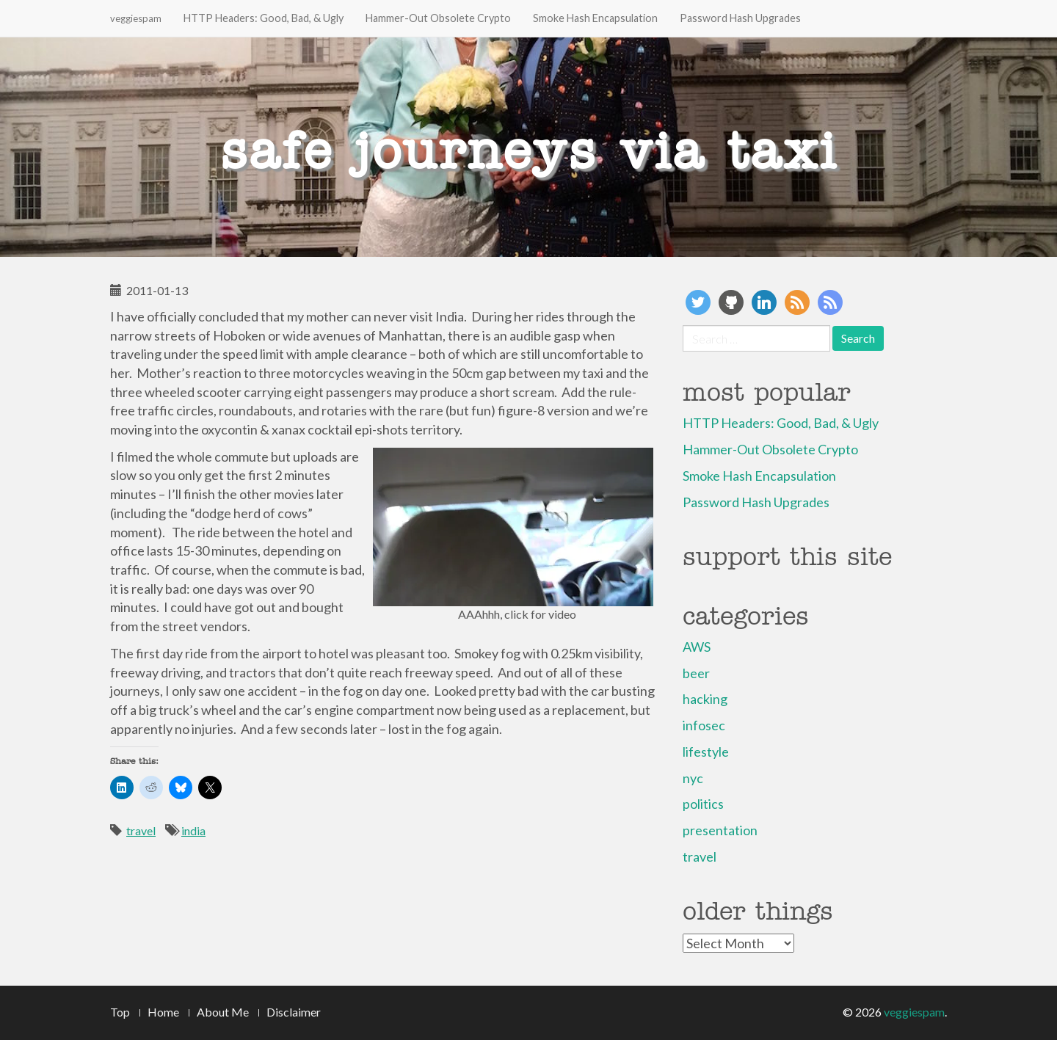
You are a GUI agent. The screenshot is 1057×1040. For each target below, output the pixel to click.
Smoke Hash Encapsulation (595, 18)
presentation (720, 830)
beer (696, 673)
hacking (705, 699)
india (193, 830)
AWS (697, 647)
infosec (704, 725)
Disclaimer (293, 1012)
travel (141, 830)
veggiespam (135, 18)
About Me (223, 1012)
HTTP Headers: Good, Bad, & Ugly (264, 18)
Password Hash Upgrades (740, 18)
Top (120, 1012)
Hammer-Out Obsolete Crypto (438, 18)
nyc (693, 778)
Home (163, 1012)
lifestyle (706, 751)
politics (703, 804)
